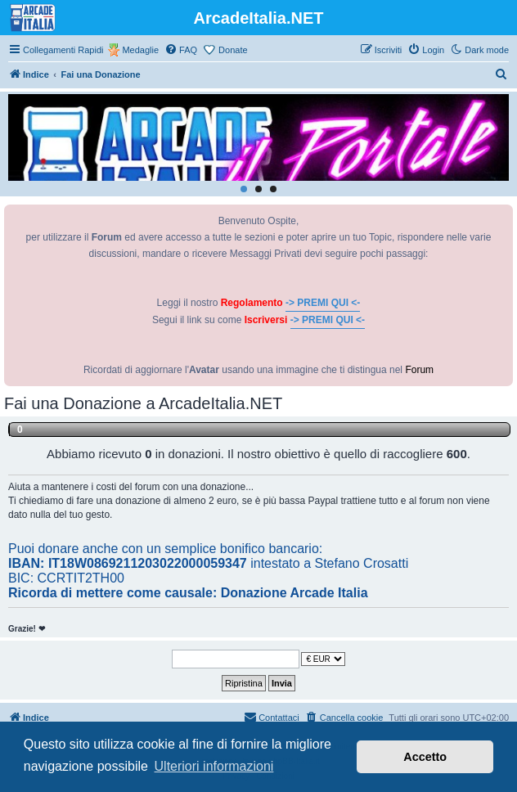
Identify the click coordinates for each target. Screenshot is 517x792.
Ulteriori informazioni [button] (214, 766)
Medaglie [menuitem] (140, 50)
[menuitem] (180, 50)
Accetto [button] (425, 756)
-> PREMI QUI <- (322, 302)
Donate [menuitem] (232, 50)
